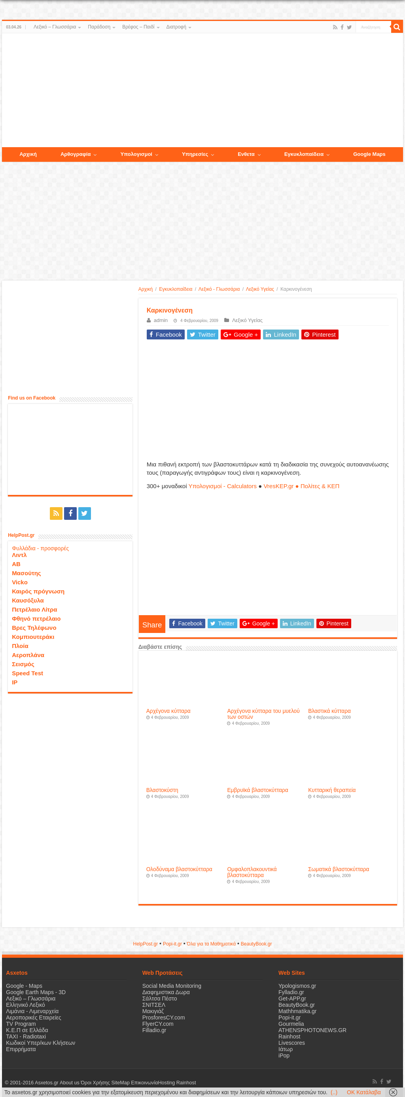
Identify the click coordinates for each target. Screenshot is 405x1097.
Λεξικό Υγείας (260, 289)
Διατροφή (176, 27)
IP (14, 682)
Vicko (20, 582)
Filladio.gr (154, 1030)
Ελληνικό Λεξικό (25, 1005)
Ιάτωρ (285, 1049)
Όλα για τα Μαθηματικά (211, 944)
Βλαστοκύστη (162, 790)
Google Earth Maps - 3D (36, 992)
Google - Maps (24, 986)
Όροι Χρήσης (95, 1083)
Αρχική (145, 289)
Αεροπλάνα (28, 655)
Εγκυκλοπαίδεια (175, 289)
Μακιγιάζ (153, 1011)
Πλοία (20, 645)
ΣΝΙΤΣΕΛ (154, 1005)
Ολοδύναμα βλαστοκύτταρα (179, 869)
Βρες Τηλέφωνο (34, 627)
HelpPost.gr (145, 944)
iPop (284, 1055)
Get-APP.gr (292, 998)
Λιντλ (19, 554)
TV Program (21, 1024)
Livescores (291, 1043)
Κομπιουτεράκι (33, 636)
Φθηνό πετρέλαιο (36, 618)
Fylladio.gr (291, 992)
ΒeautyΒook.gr (256, 944)
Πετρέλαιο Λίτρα (34, 609)
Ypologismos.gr (297, 986)
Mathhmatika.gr (297, 1011)
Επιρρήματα (21, 1049)
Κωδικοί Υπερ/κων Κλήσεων (40, 1043)
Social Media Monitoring (171, 986)
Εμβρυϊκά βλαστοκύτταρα (257, 790)
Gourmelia (291, 1024)
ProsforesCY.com (163, 1017)
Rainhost (289, 1036)
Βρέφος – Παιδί (138, 27)
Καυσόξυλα (28, 600)
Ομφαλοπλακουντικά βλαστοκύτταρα (251, 872)
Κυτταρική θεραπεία (332, 790)
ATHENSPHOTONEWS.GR (312, 1030)
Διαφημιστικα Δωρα (166, 992)
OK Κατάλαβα (364, 1092)
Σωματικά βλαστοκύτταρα (338, 869)
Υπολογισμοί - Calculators (222, 486)
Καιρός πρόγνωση (38, 591)
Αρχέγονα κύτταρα (168, 711)
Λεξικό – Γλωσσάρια (55, 27)
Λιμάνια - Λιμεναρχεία (32, 1011)
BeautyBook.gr (296, 1005)
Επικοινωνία (144, 1083)
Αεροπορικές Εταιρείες (33, 1017)
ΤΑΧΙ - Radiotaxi (26, 1036)
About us (69, 1083)
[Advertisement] (202, 90)
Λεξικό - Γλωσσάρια (219, 289)
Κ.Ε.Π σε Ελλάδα (27, 1030)
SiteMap (120, 1083)
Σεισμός (23, 664)
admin (161, 320)
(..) (334, 1092)
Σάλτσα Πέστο (159, 998)
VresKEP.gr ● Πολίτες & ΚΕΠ (301, 486)
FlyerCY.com (158, 1024)
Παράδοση (99, 27)
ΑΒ (16, 564)
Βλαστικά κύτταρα (329, 711)
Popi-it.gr (172, 944)
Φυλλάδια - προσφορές (40, 548)
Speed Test (27, 673)
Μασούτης (26, 573)
